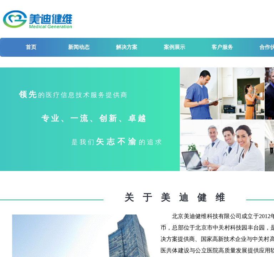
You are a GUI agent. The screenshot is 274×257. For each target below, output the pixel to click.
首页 (31, 47)
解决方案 (126, 47)
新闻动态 (79, 47)
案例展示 (174, 47)
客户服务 (222, 47)
